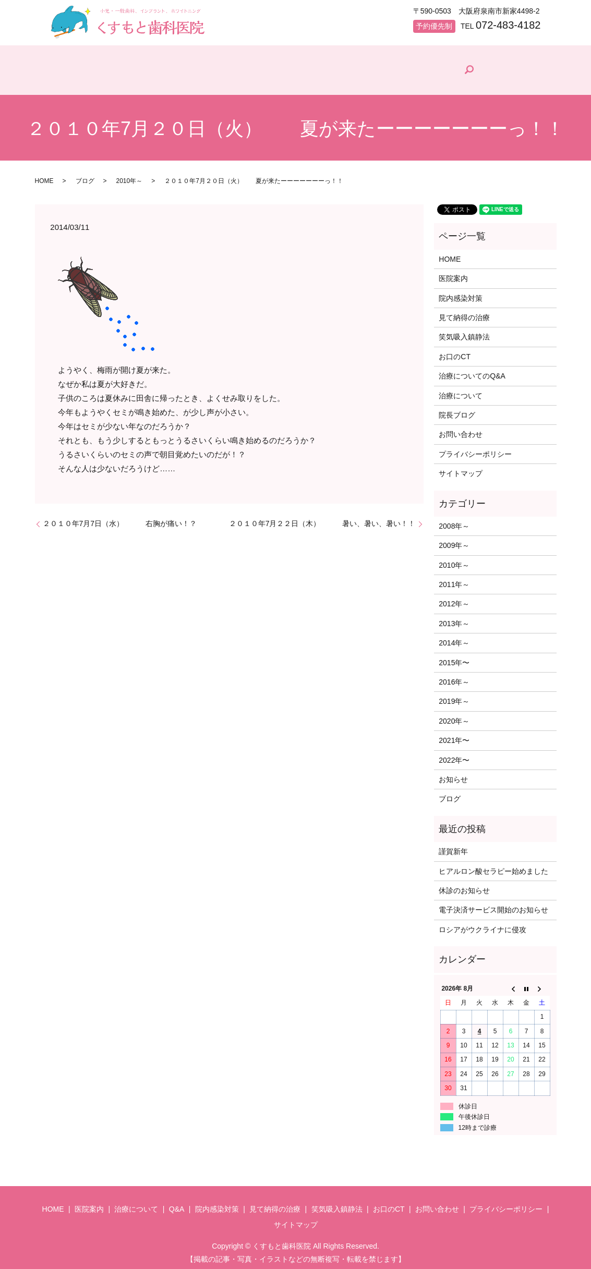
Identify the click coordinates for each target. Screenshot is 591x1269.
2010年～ (129, 176)
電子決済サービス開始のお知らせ (493, 905)
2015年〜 (454, 658)
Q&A (259, 81)
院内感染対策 (324, 81)
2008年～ (454, 521)
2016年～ (454, 677)
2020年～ (454, 716)
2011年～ (454, 580)
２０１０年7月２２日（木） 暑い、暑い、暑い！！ (322, 519)
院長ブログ (480, 79)
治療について (197, 81)
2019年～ (454, 697)
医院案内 (128, 81)
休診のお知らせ (464, 886)
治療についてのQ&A (472, 371)
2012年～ (454, 599)
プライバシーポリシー (475, 449)
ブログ (85, 176)
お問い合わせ (461, 430)
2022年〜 (454, 755)
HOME (70, 81)
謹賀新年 (453, 847)
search (531, 68)
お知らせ (453, 775)
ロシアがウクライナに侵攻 (482, 925)
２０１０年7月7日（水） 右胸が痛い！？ (120, 519)
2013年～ (454, 619)
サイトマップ (461, 469)
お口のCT (455, 352)
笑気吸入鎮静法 (464, 332)
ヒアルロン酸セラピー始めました (493, 866)
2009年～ (454, 541)
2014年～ (454, 638)
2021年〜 (454, 735)
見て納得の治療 (403, 81)
